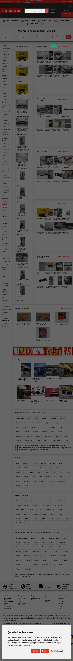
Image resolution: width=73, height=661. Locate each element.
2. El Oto (20, 601)
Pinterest (60, 604)
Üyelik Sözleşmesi (9, 601)
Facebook (61, 598)
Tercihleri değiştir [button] (57, 651)
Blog (59, 608)
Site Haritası (7, 606)
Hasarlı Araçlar (22, 603)
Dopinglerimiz (48, 600)
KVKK (5, 604)
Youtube (60, 603)
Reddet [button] (44, 651)
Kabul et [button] (35, 651)
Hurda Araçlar (21, 604)
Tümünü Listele (63, 204)
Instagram (61, 601)
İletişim (47, 601)
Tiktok (60, 606)
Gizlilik (6, 603)
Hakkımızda (7, 608)
